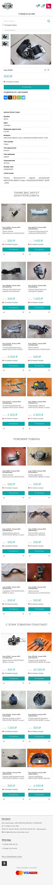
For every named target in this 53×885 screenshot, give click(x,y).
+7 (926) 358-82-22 (9, 844)
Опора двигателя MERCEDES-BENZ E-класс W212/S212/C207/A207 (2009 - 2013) (39, 476)
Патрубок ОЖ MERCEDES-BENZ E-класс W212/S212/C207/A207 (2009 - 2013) (13, 592)
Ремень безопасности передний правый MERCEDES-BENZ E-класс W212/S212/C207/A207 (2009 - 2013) (39, 290)
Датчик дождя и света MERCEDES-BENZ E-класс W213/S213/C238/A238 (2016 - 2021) (13, 719)
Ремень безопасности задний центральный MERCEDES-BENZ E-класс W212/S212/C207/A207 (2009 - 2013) (13, 290)
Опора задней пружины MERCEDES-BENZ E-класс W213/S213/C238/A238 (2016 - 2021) (39, 719)
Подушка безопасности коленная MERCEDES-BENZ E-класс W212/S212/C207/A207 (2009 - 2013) (38, 232)
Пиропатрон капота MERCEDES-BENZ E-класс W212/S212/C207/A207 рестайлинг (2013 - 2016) (39, 407)
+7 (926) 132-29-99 (9, 848)
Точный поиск (9, 25)
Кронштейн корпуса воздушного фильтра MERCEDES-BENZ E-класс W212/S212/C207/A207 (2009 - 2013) (39, 534)
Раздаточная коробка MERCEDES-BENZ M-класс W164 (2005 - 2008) (39, 661)
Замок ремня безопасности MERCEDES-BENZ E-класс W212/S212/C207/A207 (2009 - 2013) (13, 232)
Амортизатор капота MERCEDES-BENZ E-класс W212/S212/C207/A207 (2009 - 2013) (13, 534)
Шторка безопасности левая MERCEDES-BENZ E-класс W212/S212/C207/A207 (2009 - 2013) (12, 348)
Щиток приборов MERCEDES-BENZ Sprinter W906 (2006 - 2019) (39, 777)
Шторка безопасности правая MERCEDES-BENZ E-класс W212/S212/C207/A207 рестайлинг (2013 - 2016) (13, 407)
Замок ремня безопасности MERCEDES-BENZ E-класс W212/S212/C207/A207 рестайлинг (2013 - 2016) (39, 348)
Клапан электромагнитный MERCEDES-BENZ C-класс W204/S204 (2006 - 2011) (13, 777)
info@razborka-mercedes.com (16, 832)
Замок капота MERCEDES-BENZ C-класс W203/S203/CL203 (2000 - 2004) (13, 661)
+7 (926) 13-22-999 (26, 14)
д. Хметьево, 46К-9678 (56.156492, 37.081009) (22, 823)
